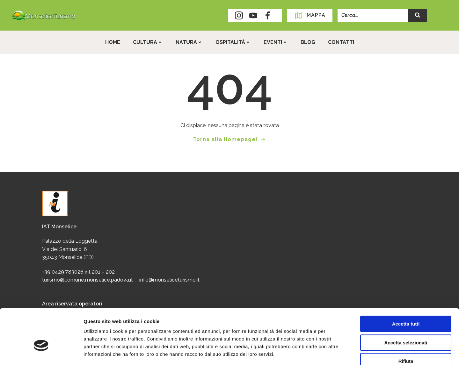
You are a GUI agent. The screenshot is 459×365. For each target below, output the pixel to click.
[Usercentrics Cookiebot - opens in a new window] (41, 352)
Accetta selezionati (405, 306)
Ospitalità (233, 42)
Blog (308, 42)
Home (112, 42)
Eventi (276, 42)
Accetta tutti (406, 287)
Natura (189, 42)
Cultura (148, 42)
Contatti (341, 42)
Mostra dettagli (335, 352)
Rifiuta (405, 324)
